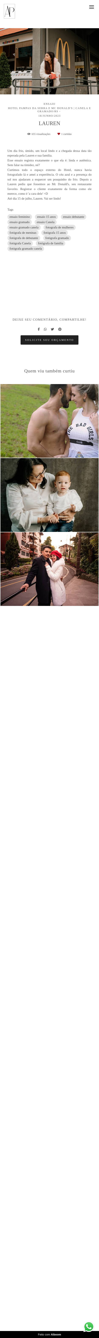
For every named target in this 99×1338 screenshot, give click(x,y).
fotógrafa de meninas (23, 232)
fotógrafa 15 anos (54, 232)
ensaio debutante (73, 216)
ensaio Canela (45, 222)
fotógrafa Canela (20, 243)
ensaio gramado (20, 222)
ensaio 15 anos (46, 216)
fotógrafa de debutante (24, 238)
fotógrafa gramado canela (26, 248)
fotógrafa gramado (57, 238)
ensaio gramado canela (24, 227)
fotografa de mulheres (60, 227)
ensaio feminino (20, 216)
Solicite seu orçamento (49, 1089)
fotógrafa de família (50, 243)
